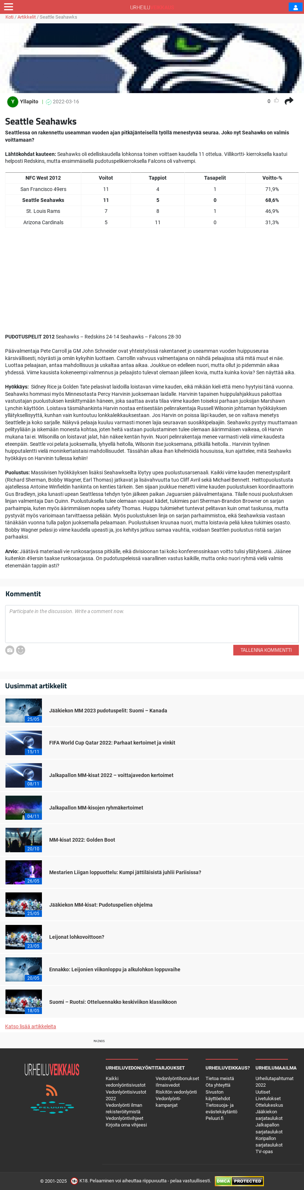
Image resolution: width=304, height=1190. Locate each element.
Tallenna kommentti (266, 650)
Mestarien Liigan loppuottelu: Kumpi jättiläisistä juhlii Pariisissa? (125, 872)
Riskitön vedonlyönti (176, 1092)
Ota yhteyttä (218, 1085)
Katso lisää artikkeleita (30, 1026)
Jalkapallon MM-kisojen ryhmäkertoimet (96, 808)
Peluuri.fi (214, 1118)
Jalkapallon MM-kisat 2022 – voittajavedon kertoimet (111, 775)
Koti (9, 17)
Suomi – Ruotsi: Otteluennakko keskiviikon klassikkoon (113, 1002)
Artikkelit (26, 17)
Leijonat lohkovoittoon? (76, 937)
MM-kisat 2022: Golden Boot (82, 840)
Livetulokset (268, 1098)
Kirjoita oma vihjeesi (126, 1125)
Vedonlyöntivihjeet (124, 1118)
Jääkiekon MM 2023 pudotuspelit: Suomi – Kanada (108, 710)
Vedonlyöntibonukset (177, 1078)
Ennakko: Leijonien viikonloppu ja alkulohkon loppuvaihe (114, 969)
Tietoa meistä (220, 1078)
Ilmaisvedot (168, 1085)
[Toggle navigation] (8, 7)
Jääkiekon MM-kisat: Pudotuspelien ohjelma (101, 905)
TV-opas (264, 1151)
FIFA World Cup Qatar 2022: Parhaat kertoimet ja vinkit (112, 743)
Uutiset (263, 1092)
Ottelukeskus (269, 1105)
